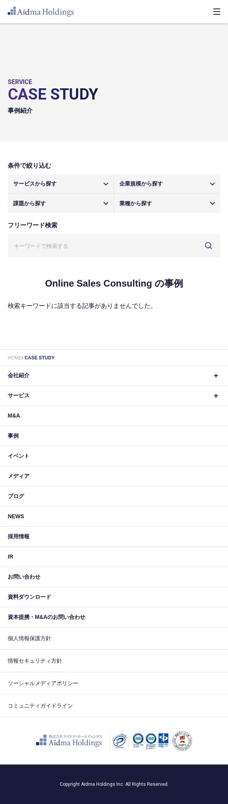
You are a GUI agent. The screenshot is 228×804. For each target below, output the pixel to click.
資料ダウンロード (29, 597)
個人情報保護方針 (29, 638)
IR (10, 556)
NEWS (16, 516)
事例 (13, 436)
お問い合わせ (24, 577)
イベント (18, 456)
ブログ (16, 496)
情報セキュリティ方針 (35, 661)
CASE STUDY (39, 358)
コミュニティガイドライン (40, 706)
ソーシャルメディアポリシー (43, 683)
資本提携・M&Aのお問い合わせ (46, 617)
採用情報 (18, 536)
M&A (14, 415)
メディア (18, 476)
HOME (15, 358)
